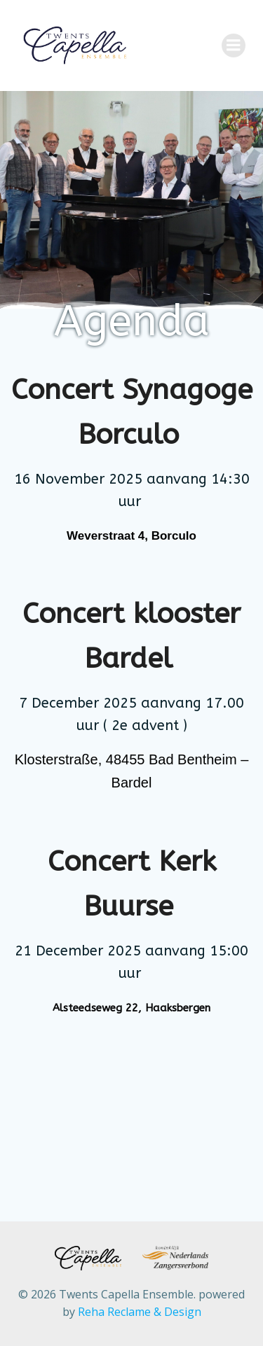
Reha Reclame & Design (139, 1311)
